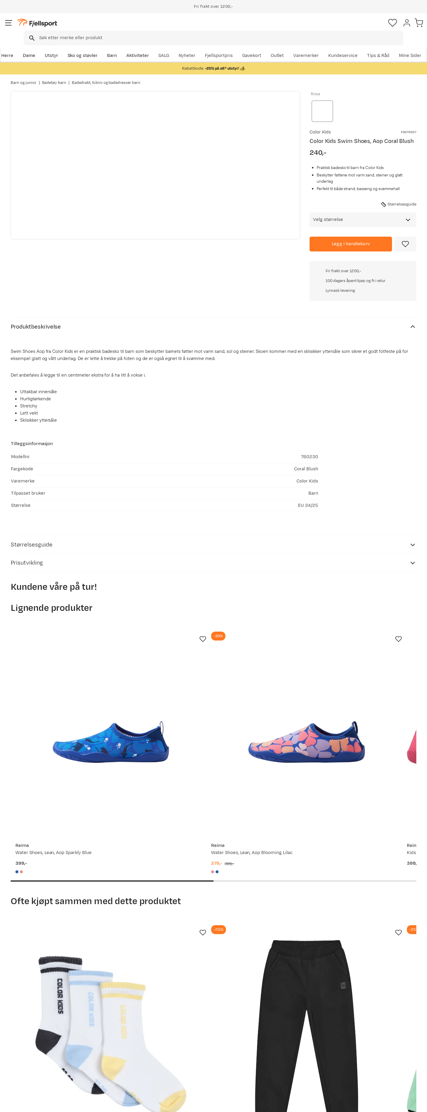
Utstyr (61, 46)
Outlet (336, 46)
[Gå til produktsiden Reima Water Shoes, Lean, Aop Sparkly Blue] (56, 634)
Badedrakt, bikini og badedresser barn (106, 76)
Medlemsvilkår (196, 1044)
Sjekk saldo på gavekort (41, 1034)
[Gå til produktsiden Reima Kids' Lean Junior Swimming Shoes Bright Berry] (266, 634)
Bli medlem (392, 974)
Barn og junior (23, 76)
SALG (251, 46)
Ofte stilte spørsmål (38, 1025)
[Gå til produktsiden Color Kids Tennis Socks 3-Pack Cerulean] (56, 839)
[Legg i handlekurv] (351, 233)
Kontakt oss (29, 1072)
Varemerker (365, 46)
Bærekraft (192, 1063)
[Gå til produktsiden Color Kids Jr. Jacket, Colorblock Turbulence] (371, 839)
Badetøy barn (54, 76)
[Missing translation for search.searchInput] (102, 28)
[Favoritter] (375, 28)
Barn (122, 46)
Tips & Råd (28, 1053)
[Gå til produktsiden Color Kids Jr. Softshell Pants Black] (161, 839)
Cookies (416, 1103)
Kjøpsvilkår (389, 1103)
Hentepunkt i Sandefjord (42, 1063)
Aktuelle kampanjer (119, 1025)
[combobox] (218, 28)
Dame (38, 46)
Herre (17, 46)
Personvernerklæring (352, 1103)
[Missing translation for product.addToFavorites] (405, 233)
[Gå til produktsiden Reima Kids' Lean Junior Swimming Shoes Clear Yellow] (371, 634)
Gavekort (108, 1053)
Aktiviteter (147, 46)
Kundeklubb (193, 1034)
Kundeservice (401, 46)
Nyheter (274, 46)
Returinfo (27, 1044)
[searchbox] (225, 28)
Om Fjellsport (195, 1025)
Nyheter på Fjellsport (121, 1034)
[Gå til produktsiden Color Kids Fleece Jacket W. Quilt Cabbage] (266, 839)
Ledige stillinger (197, 1053)
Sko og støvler (92, 46)
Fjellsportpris (306, 46)
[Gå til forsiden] (41, 28)
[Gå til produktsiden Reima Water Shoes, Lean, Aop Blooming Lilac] (161, 634)
